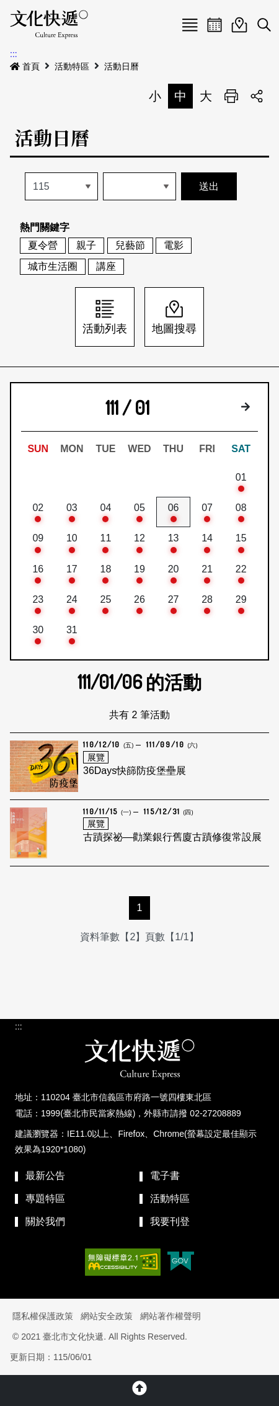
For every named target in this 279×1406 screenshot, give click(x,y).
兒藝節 (130, 245)
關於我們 (45, 1221)
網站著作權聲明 (170, 1316)
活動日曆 (121, 66)
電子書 (165, 1175)
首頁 (25, 66)
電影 (174, 245)
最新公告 (45, 1175)
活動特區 (72, 66)
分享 (256, 96)
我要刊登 (170, 1221)
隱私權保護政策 (42, 1316)
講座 (106, 266)
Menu (189, 24)
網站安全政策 (107, 1316)
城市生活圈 (53, 266)
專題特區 (45, 1198)
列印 (231, 96)
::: (13, 54)
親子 (86, 245)
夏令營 (43, 245)
